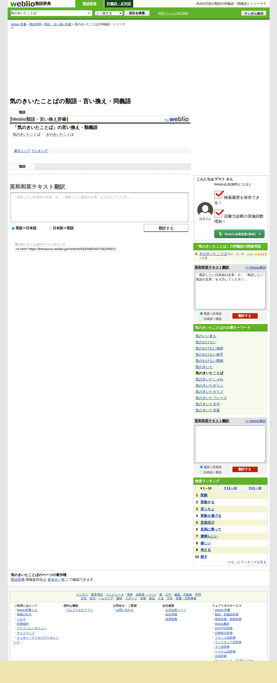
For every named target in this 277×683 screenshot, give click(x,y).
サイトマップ (26, 632)
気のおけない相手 (209, 354)
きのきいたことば (213, 254)
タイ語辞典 (222, 646)
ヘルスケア (106, 598)
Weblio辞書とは (27, 609)
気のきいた (21, 134)
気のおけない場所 (209, 348)
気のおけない (206, 342)
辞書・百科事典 (186, 598)
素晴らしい (209, 536)
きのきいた (54, 134)
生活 (93, 598)
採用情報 (171, 619)
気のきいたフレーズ (211, 398)
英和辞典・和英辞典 (228, 619)
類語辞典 (90, 4)
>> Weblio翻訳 (255, 267)
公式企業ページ (175, 609)
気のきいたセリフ (209, 392)
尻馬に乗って (211, 529)
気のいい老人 (206, 336)
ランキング (39, 151)
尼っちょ (207, 509)
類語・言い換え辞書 (58, 24)
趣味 (119, 598)
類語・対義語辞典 (227, 614)
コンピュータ (115, 594)
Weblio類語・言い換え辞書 (39, 119)
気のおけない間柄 (209, 361)
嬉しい (206, 543)
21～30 (255, 488)
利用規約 (23, 623)
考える (206, 550)
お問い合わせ (125, 609)
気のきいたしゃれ (209, 379)
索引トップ (22, 151)
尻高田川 (207, 523)
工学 (168, 594)
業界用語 (97, 594)
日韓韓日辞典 (224, 632)
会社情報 (171, 614)
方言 (170, 598)
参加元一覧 (56, 580)
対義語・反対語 (119, 4)
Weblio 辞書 (18, 24)
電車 (130, 594)
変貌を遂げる (211, 516)
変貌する (207, 502)
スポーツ (131, 598)
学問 (198, 594)
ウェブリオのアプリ (79, 609)
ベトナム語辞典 (225, 651)
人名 (161, 598)
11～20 (230, 488)
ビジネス (82, 594)
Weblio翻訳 (222, 623)
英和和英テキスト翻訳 (37, 186)
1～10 (205, 488)
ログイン (205, 218)
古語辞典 (221, 656)
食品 (152, 598)
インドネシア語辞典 (228, 642)
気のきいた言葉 (208, 410)
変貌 (204, 495)
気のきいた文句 (208, 404)
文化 (84, 598)
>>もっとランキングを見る (246, 562)
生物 (143, 598)
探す (204, 557)
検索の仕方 (24, 614)
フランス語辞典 (225, 637)
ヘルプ (21, 619)
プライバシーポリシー (32, 628)
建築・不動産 (183, 594)
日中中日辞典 (224, 628)
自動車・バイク (146, 594)
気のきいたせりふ (209, 385)
